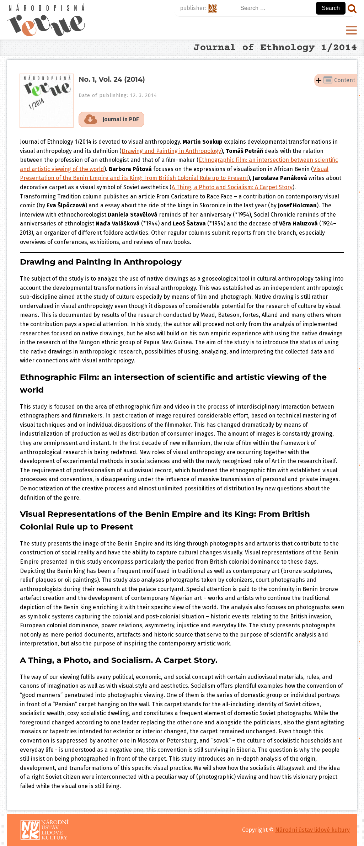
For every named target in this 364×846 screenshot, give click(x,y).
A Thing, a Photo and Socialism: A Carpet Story (232, 187)
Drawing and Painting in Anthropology (171, 151)
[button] (111, 119)
